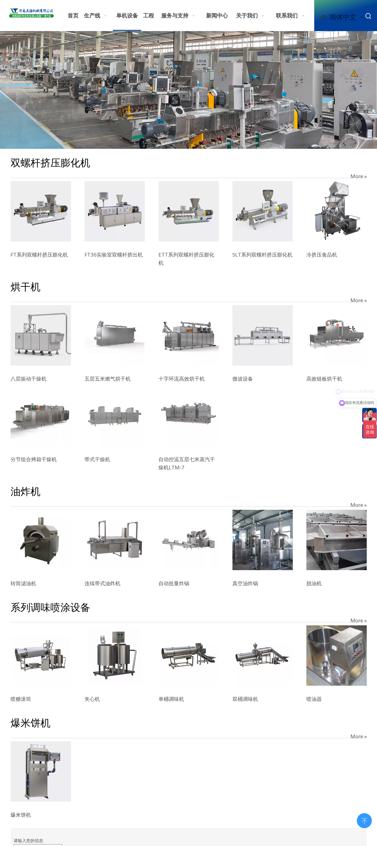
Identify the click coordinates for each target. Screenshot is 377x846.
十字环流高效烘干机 (181, 378)
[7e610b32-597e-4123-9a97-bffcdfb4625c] (188, 90)
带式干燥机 (97, 459)
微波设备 (242, 378)
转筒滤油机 (23, 583)
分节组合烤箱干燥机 (34, 459)
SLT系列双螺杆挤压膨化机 (262, 254)
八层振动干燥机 (28, 378)
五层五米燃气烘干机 (108, 378)
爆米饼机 (21, 814)
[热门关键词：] (368, 16)
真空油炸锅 (245, 583)
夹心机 (92, 698)
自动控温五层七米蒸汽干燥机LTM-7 (186, 463)
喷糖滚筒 (21, 698)
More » (358, 176)
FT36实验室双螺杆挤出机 (114, 254)
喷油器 (314, 698)
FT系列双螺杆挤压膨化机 (39, 254)
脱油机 (314, 583)
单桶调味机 (171, 698)
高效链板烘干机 (324, 378)
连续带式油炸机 (102, 583)
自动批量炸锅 (173, 583)
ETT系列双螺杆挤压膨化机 (186, 258)
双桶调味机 (245, 698)
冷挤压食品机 (321, 254)
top (364, 820)
